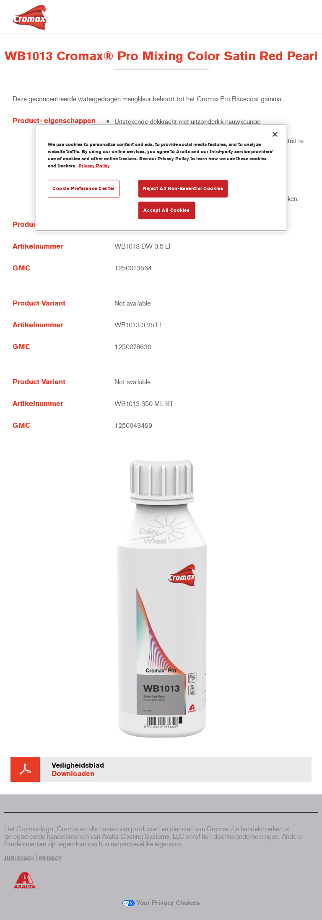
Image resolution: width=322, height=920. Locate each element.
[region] (161, 177)
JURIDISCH (19, 858)
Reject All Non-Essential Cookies (183, 188)
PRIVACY (50, 858)
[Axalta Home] (30, 23)
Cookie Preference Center (83, 188)
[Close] (275, 134)
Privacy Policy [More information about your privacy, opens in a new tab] (94, 166)
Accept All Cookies (166, 210)
